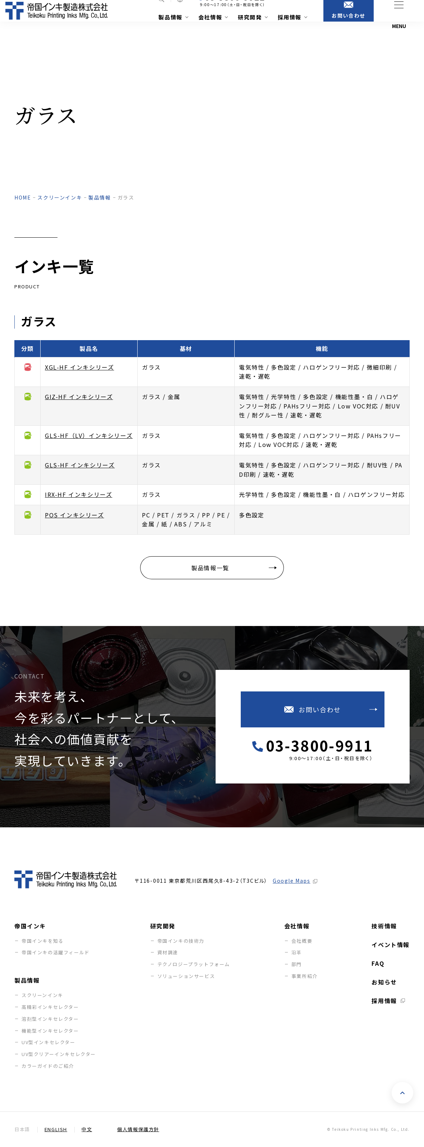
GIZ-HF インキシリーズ (79, 396)
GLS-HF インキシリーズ (80, 465)
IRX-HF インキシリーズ (78, 494)
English (56, 1129)
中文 (87, 1129)
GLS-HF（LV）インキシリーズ (89, 435)
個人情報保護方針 (138, 1129)
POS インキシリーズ (74, 515)
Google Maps (291, 880)
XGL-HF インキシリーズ (79, 367)
